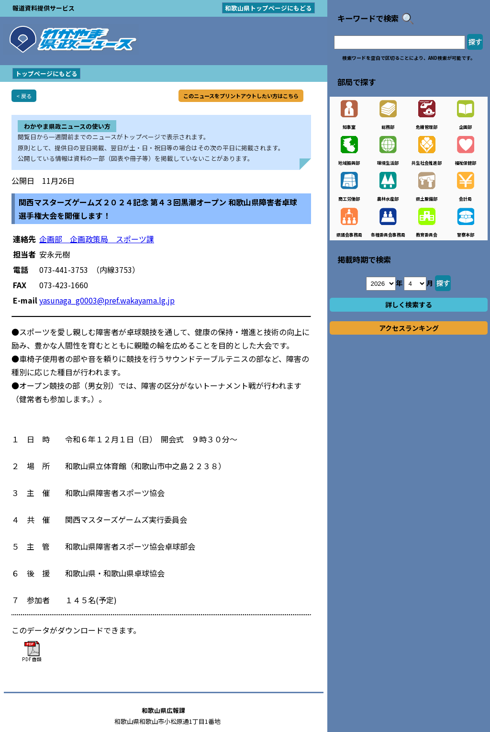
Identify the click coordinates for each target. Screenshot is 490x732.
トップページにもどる (46, 73)
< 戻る (24, 96)
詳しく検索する (408, 304)
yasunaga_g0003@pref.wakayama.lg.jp (107, 300)
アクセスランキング (409, 328)
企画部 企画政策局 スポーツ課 (96, 239)
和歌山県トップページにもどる (268, 7)
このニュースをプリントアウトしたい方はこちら (241, 96)
